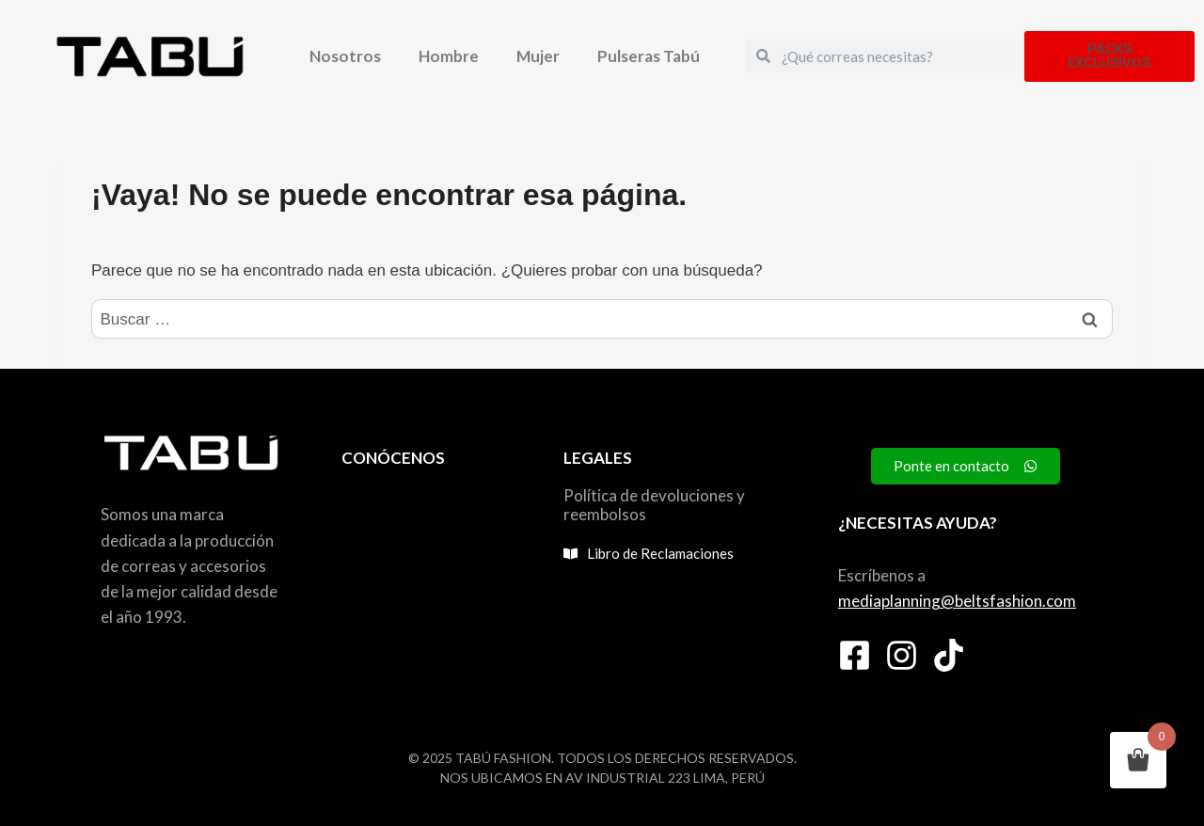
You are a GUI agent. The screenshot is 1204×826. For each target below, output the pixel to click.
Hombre (449, 56)
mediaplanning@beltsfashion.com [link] (957, 601)
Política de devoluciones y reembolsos (654, 504)
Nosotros (345, 56)
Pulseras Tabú (648, 56)
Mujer (538, 56)
